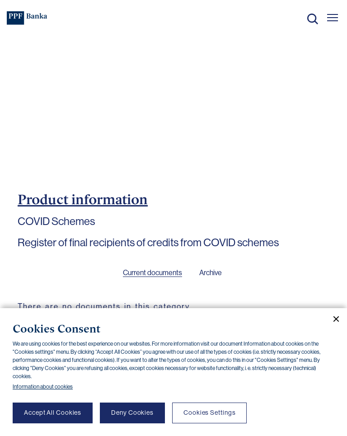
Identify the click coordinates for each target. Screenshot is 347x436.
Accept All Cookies (52, 412)
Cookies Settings (209, 412)
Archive (210, 272)
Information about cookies (43, 387)
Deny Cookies (132, 412)
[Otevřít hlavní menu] (332, 17)
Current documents (152, 272)
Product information (83, 199)
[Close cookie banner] (332, 319)
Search (312, 19)
